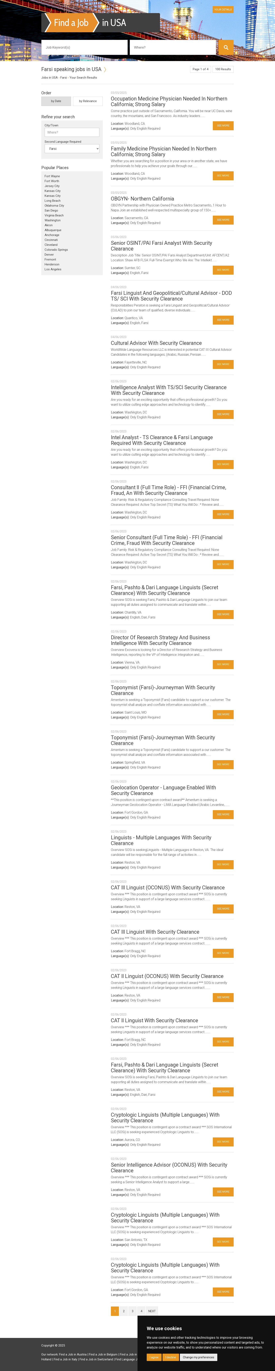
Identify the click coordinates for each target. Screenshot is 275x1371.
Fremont (50, 259)
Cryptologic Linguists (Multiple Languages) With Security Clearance (165, 1118)
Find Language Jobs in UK (132, 1359)
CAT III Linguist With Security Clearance (155, 932)
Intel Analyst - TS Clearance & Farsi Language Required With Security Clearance (162, 440)
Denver (49, 254)
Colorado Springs (56, 250)
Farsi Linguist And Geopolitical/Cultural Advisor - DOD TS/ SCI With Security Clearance (171, 296)
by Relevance (88, 101)
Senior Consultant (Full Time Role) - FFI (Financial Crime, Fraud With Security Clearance (166, 540)
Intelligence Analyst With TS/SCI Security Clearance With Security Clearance (169, 390)
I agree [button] (154, 1357)
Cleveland (51, 245)
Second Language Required (63, 142)
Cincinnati (51, 240)
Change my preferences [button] (198, 1357)
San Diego (51, 210)
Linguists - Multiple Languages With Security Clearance (161, 840)
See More (223, 125)
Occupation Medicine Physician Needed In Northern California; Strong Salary (169, 101)
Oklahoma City (54, 205)
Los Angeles (53, 269)
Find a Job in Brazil (132, 1354)
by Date (56, 101)
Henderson (52, 264)
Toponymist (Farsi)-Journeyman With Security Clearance (163, 690)
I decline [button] (171, 1357)
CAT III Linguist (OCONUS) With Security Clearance (168, 888)
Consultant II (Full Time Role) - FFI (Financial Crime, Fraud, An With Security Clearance (168, 490)
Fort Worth (52, 181)
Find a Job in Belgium (103, 1354)
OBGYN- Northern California (142, 199)
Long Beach (53, 201)
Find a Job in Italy (65, 1359)
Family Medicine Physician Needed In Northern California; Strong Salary (163, 151)
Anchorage (52, 235)
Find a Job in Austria (73, 1354)
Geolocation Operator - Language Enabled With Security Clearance (163, 790)
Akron (49, 225)
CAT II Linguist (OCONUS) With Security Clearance (167, 976)
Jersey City (52, 186)
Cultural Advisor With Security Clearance (156, 343)
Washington (53, 220)
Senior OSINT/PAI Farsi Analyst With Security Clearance (161, 246)
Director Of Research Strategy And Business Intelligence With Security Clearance (160, 640)
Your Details (223, 9)
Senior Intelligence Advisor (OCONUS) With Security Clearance (169, 1168)
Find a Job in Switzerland (96, 1359)
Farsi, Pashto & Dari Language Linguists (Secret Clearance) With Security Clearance (164, 590)
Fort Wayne (52, 176)
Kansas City (53, 191)
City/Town (51, 125)
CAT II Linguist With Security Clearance (154, 1021)
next (152, 1311)
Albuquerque (53, 230)
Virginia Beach (54, 215)
